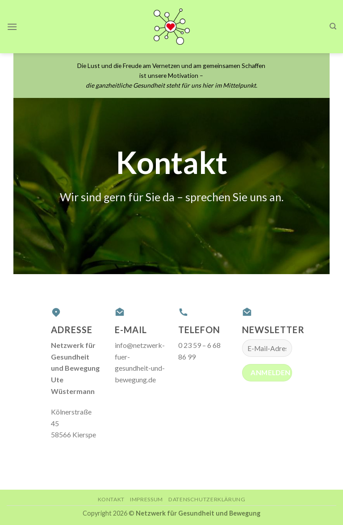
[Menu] (12, 27)
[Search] (333, 26)
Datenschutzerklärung (206, 499)
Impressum (146, 499)
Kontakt (111, 499)
